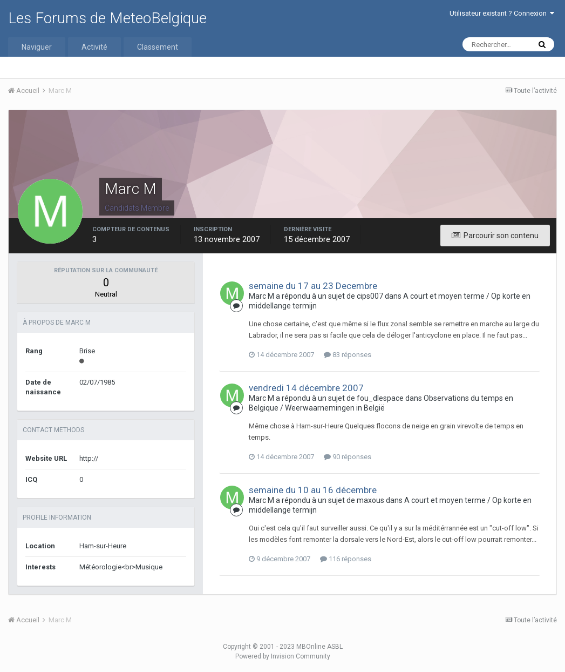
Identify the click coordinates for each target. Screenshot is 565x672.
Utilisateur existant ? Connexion (502, 13)
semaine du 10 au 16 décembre (313, 490)
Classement (157, 47)
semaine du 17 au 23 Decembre (313, 285)
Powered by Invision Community (282, 656)
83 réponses (347, 355)
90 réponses (347, 457)
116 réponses (345, 559)
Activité (94, 47)
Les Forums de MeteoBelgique (107, 18)
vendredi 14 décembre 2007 (306, 387)
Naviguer (37, 47)
